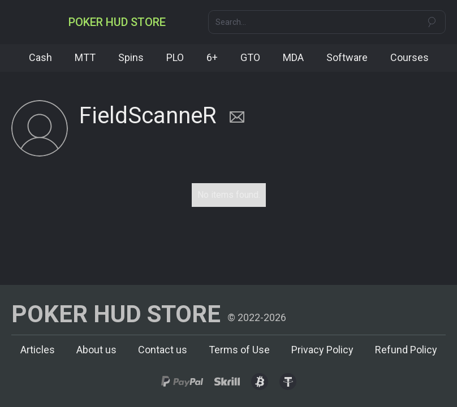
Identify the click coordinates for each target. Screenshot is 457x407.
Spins (131, 57)
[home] (117, 22)
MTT (85, 57)
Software (347, 57)
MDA (293, 57)
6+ (212, 57)
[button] (21, 22)
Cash (40, 57)
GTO (250, 57)
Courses (409, 57)
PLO (175, 57)
